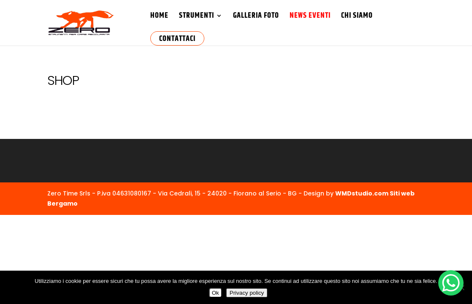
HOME (159, 17)
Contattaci (177, 39)
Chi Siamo (357, 17)
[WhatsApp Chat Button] (451, 283)
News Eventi (310, 17)
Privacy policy (247, 293)
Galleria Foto (256, 17)
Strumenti (196, 17)
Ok (215, 293)
